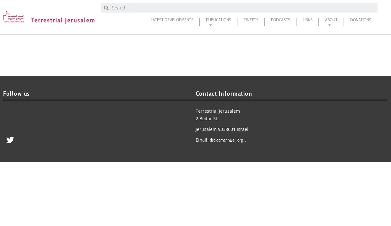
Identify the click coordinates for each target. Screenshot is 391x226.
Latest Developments (172, 20)
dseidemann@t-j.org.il (228, 140)
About (331, 23)
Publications (218, 23)
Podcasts (280, 20)
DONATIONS (360, 20)
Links (307, 20)
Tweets (251, 20)
